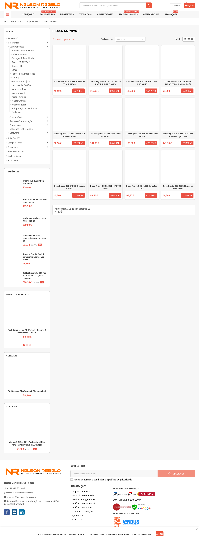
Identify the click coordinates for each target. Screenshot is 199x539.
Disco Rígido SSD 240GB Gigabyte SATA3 (69, 187)
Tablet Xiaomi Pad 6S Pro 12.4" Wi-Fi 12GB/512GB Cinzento (34, 276)
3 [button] (30, 345)
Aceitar (159, 533)
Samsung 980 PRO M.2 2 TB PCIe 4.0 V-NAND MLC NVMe (106, 82)
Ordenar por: (107, 39)
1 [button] (24, 345)
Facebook (7, 512)
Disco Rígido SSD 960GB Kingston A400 (141, 187)
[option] (27, 320)
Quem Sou (77, 515)
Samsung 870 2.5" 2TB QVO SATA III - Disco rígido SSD (178, 135)
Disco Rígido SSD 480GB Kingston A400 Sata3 (178, 187)
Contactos (77, 519)
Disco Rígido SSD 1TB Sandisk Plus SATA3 (142, 135)
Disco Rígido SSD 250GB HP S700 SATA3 (105, 187)
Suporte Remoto (81, 491)
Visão (178, 39)
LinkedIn (22, 512)
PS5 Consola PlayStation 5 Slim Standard (27, 391)
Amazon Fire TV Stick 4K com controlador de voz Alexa (34, 257)
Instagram (14, 512)
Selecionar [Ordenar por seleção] (121, 39)
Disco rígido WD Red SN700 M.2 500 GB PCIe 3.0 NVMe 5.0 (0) (178, 82)
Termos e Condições (82, 511)
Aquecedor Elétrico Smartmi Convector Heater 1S (35, 238)
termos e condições (94, 479)
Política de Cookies (82, 507)
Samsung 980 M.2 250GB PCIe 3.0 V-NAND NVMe (69, 135)
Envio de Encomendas (83, 495)
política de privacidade (120, 479)
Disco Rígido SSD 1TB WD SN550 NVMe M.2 (106, 135)
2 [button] (27, 345)
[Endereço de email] (114, 473)
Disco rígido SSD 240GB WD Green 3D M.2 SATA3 (69, 82)
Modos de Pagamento (83, 499)
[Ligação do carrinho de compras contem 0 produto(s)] (189, 5)
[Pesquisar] (115, 5)
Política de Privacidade (84, 503)
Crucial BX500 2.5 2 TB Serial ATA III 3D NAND (141, 82)
